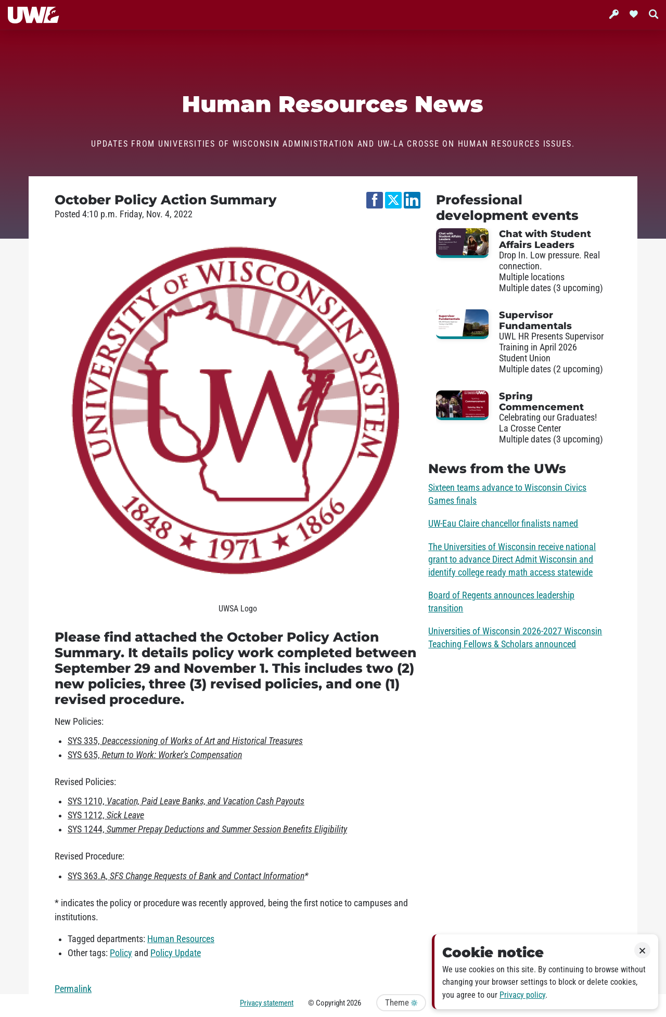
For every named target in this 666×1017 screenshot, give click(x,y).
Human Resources (180, 939)
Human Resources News (333, 104)
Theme (401, 1003)
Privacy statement (266, 1003)
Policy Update (175, 953)
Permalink (73, 989)
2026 (354, 1003)
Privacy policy (522, 995)
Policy (121, 953)
